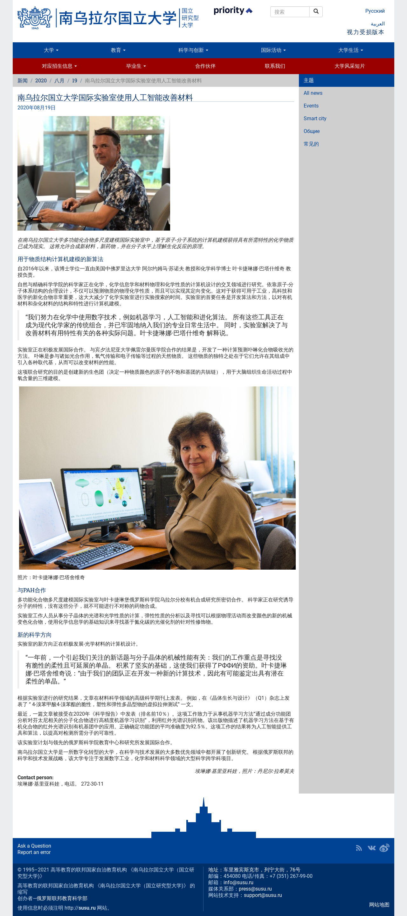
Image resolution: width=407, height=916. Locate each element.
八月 (59, 80)
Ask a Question (34, 846)
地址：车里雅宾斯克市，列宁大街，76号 (254, 870)
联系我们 (275, 66)
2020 (41, 80)
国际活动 (273, 50)
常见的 (311, 144)
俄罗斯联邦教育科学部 (62, 898)
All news (313, 93)
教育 (118, 50)
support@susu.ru (263, 895)
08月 (39, 108)
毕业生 (136, 66)
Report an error (34, 852)
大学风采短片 (350, 66)
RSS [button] (359, 848)
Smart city (315, 118)
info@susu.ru (238, 882)
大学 (51, 50)
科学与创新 (193, 50)
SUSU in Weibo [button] (384, 848)
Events (311, 106)
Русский (375, 11)
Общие (312, 131)
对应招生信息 (59, 66)
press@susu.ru (255, 889)
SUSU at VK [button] (372, 848)
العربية (378, 24)
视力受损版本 (366, 32)
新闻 (22, 80)
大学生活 (350, 50)
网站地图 (379, 905)
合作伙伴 (205, 66)
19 (74, 80)
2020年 (25, 108)
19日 (50, 108)
